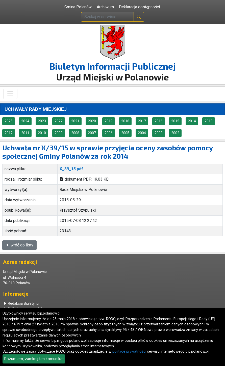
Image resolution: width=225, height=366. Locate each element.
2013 (209, 121)
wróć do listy (19, 245)
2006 (109, 133)
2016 (159, 121)
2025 (9, 121)
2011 (25, 133)
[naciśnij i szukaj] (139, 17)
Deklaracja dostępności (139, 7)
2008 (75, 133)
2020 (92, 121)
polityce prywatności (129, 351)
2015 (175, 121)
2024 (25, 121)
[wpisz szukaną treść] (107, 17)
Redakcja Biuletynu (21, 303)
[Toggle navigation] (10, 94)
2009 (59, 133)
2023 (42, 121)
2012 (9, 133)
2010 (42, 133)
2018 (125, 121)
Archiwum (105, 7)
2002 (175, 133)
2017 (142, 121)
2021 (75, 121)
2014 (192, 121)
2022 (59, 121)
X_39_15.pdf (71, 168)
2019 (109, 121)
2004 (142, 133)
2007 (92, 133)
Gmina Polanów (78, 7)
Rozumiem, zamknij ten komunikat (34, 358)
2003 (159, 133)
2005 (125, 133)
